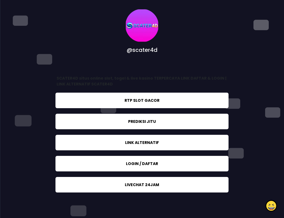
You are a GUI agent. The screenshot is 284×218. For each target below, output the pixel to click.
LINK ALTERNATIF (142, 142)
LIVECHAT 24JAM (142, 184)
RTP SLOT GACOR (142, 100)
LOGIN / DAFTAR (142, 163)
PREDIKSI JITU (142, 121)
